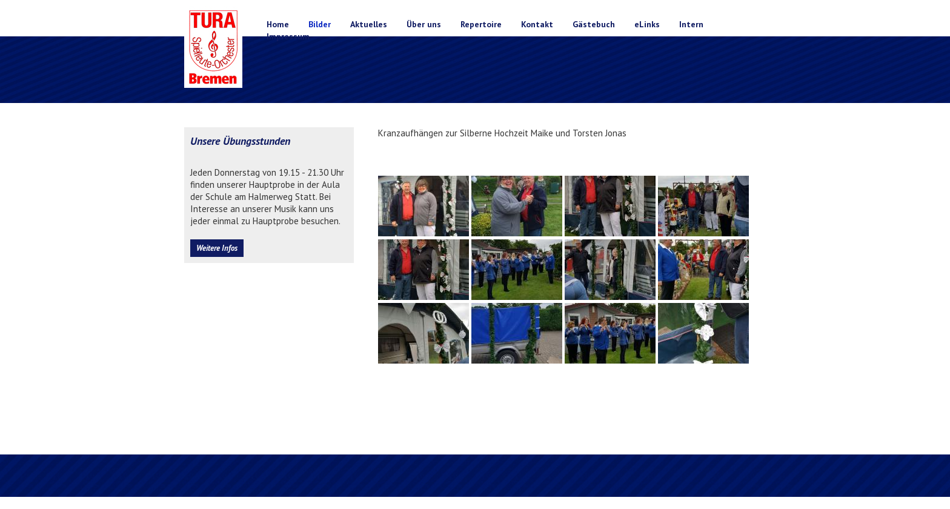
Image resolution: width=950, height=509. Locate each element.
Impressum (288, 36)
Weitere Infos (217, 248)
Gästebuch (594, 24)
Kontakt (537, 24)
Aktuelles (368, 24)
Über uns (424, 24)
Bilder (319, 24)
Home (278, 24)
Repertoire (481, 24)
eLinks (647, 24)
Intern (691, 24)
